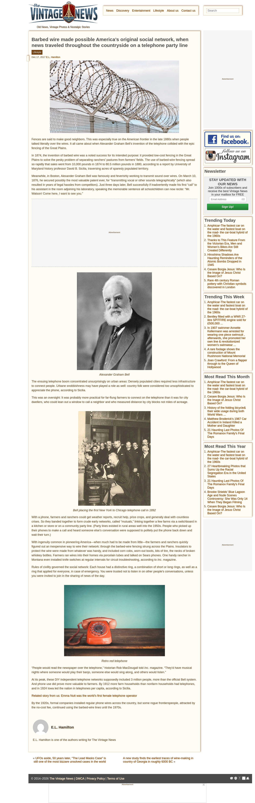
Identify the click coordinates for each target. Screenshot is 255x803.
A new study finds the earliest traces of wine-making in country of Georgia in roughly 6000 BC (158, 760)
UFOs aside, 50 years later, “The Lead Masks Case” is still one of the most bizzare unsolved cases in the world (70, 760)
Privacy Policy (96, 778)
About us (172, 10)
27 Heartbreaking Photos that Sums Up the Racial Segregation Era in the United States (226, 471)
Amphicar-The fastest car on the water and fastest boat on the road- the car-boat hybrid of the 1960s (227, 230)
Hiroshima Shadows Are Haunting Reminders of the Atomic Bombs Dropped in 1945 (224, 259)
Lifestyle (158, 10)
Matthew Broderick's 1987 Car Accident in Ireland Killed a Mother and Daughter (227, 422)
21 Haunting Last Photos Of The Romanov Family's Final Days (225, 433)
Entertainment (141, 10)
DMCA (80, 778)
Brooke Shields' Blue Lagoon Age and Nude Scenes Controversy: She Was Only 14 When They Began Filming (227, 497)
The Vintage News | (62, 778)
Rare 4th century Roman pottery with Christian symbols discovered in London (226, 284)
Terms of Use (115, 778)
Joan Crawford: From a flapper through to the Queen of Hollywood (227, 364)
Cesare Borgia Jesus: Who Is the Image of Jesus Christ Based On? (226, 273)
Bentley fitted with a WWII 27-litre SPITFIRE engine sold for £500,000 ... (226, 320)
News (109, 10)
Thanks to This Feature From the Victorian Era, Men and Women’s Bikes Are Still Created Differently (226, 245)
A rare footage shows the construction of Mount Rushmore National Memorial (226, 353)
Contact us (188, 10)
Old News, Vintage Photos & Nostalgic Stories (63, 27)
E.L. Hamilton (53, 57)
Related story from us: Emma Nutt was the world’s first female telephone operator (84, 695)
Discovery (122, 10)
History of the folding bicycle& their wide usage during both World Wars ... (226, 411)
